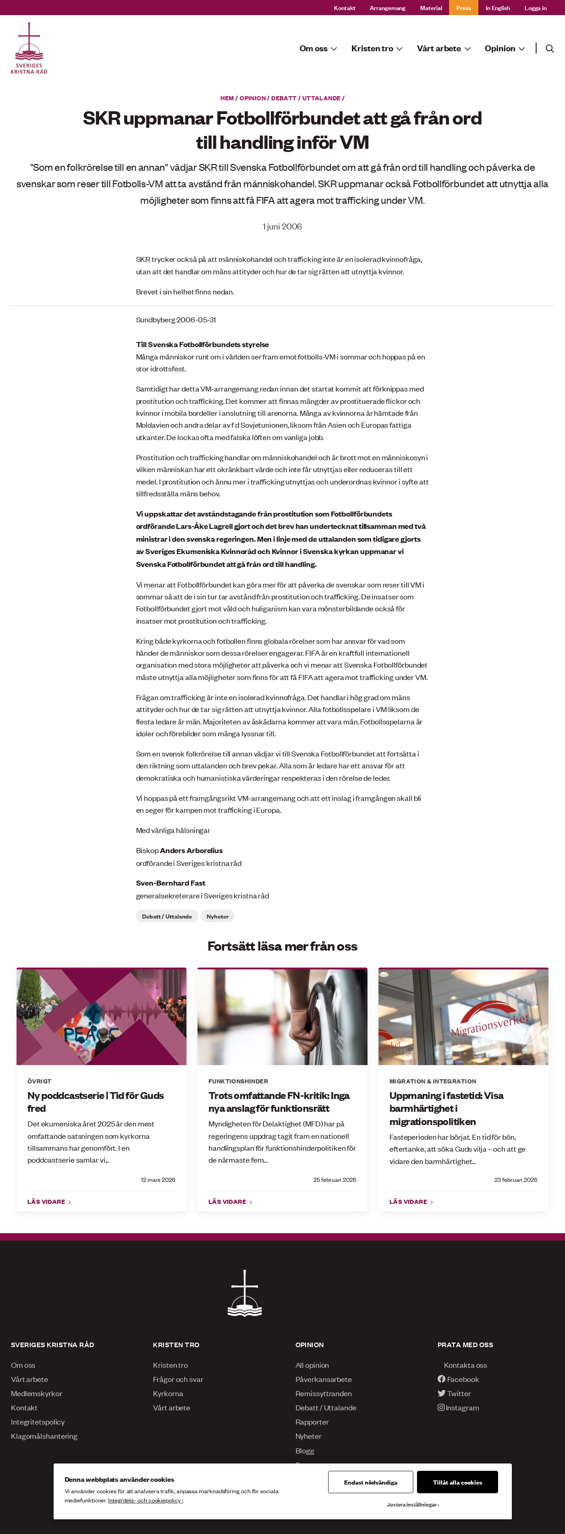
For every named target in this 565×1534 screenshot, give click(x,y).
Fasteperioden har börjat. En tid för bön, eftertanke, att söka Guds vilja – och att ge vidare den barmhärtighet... (457, 1148)
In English (498, 7)
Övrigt (39, 1080)
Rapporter (312, 1421)
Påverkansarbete (324, 1379)
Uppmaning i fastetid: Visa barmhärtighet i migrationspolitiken (446, 1108)
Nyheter (217, 915)
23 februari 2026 (516, 1179)
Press (463, 7)
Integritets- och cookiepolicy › (145, 1500)
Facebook (458, 1379)
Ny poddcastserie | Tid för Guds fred (95, 1101)
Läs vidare (47, 1201)
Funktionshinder (238, 1080)
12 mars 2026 (158, 1179)
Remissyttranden (324, 1393)
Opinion (253, 97)
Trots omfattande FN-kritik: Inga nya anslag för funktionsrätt (279, 1101)
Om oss (23, 1365)
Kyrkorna (168, 1393)
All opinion (312, 1365)
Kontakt (344, 7)
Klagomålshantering (44, 1436)
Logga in (536, 7)
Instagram (458, 1407)
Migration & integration (432, 1080)
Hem (227, 97)
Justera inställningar (412, 1504)
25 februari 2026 (335, 1179)
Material (431, 7)
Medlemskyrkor (36, 1393)
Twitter (454, 1393)
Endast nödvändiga (370, 1481)
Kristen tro (170, 1365)
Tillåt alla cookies (457, 1481)
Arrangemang (388, 7)
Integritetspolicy (38, 1421)
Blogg (305, 1450)
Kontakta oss (463, 1365)
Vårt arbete (29, 1379)
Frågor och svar (178, 1379)
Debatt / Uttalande (305, 97)
